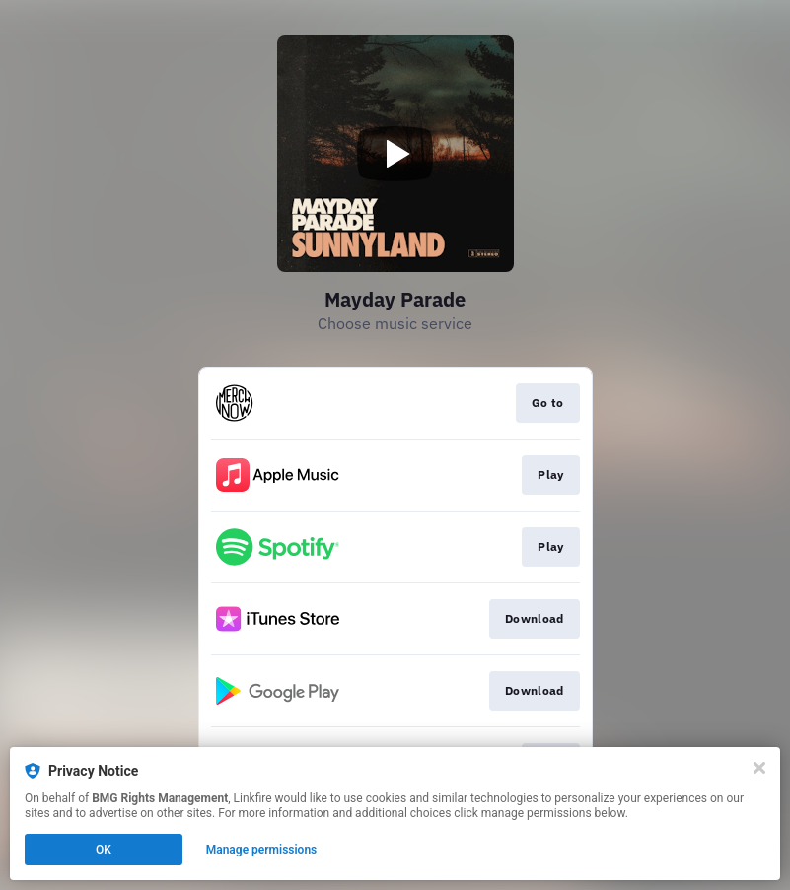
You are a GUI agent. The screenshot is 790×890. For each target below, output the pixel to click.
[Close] (759, 768)
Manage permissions (262, 849)
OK (103, 849)
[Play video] (395, 153)
